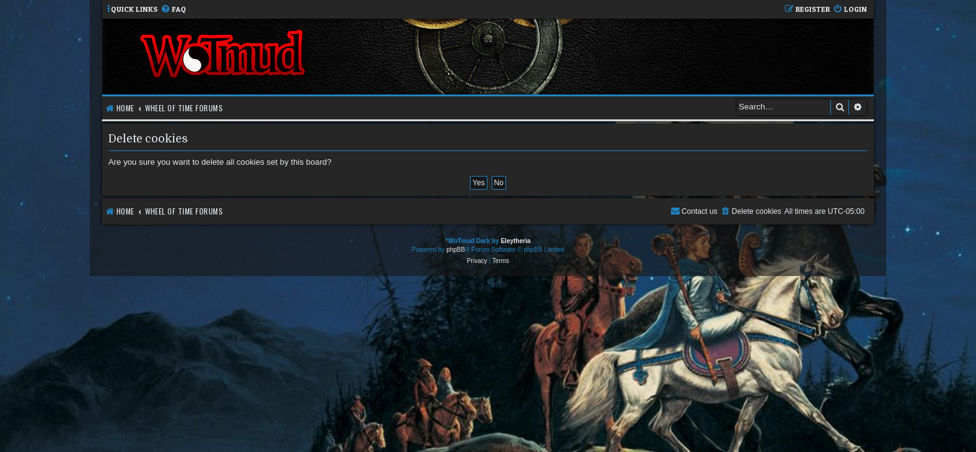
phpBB (455, 249)
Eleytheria (515, 241)
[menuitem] (173, 9)
